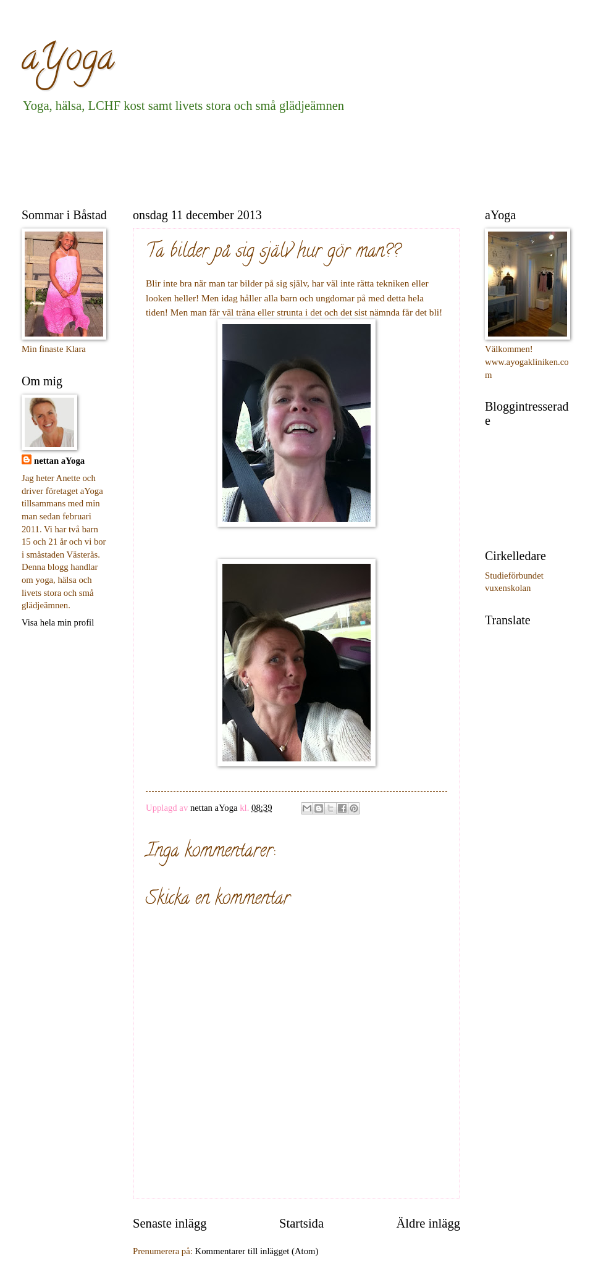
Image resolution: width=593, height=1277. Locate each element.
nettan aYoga (59, 461)
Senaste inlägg (170, 1223)
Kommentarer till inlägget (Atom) (257, 1251)
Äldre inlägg (428, 1223)
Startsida (301, 1223)
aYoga (68, 61)
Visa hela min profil (58, 622)
